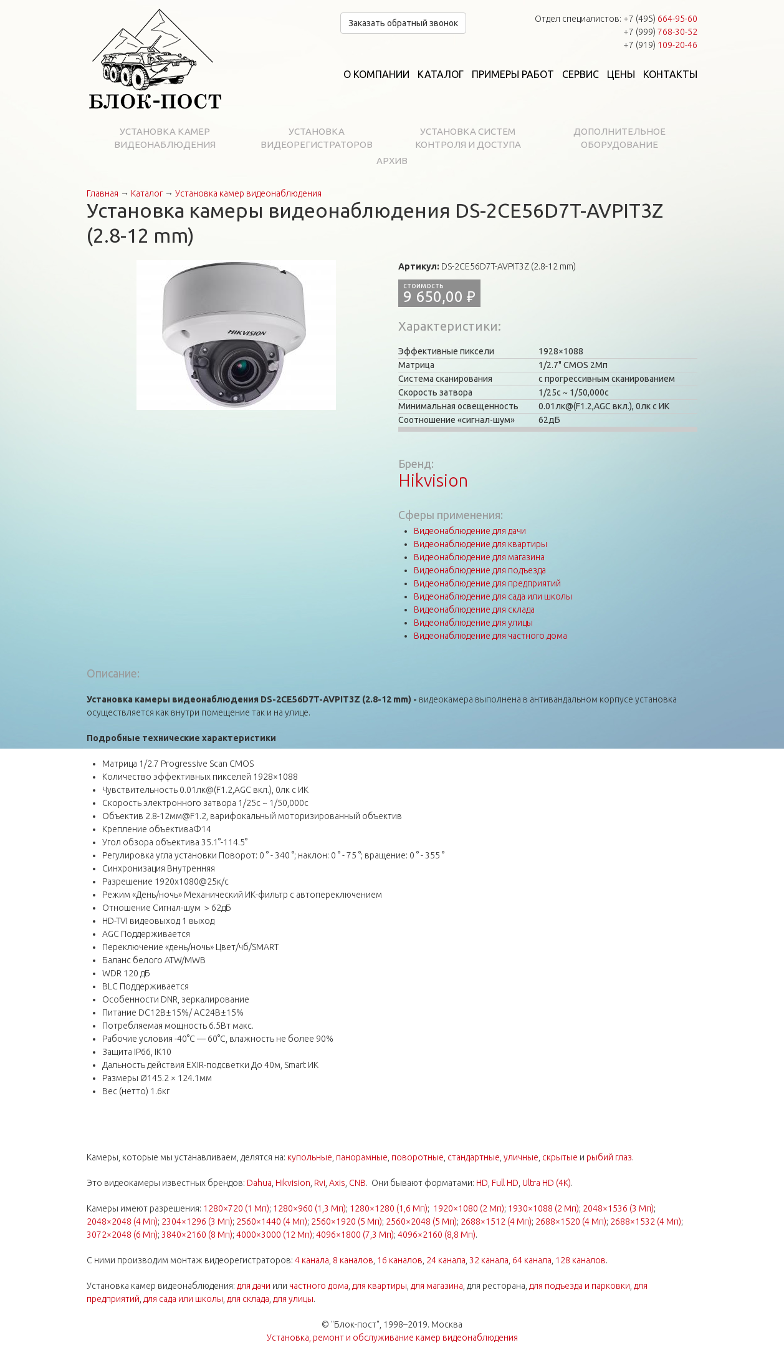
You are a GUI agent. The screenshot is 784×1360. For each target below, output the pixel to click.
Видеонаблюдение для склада (474, 609)
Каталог (441, 74)
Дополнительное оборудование (619, 138)
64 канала (532, 1260)
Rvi (319, 1183)
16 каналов (400, 1260)
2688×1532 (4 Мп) (645, 1221)
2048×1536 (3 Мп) (618, 1208)
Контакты (670, 74)
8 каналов (353, 1260)
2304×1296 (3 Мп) (196, 1221)
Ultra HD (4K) (546, 1183)
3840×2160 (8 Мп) (196, 1235)
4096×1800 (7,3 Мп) (355, 1235)
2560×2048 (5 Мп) (421, 1221)
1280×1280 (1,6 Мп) (389, 1208)
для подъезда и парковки (579, 1286)
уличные (521, 1157)
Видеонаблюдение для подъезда (480, 570)
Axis (337, 1183)
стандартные (473, 1157)
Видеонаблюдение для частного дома (490, 636)
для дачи (253, 1286)
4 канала (312, 1260)
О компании (376, 74)
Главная (102, 193)
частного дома (318, 1286)
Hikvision (433, 480)
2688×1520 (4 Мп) (570, 1221)
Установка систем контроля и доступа (468, 138)
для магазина (437, 1286)
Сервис (580, 74)
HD (482, 1183)
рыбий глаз (609, 1157)
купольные (309, 1157)
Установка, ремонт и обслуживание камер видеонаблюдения (392, 1338)
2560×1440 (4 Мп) (271, 1221)
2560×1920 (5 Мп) (346, 1221)
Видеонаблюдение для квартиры (480, 544)
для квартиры (379, 1286)
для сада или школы (183, 1299)
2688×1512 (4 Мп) (496, 1221)
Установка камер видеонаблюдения (165, 138)
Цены (621, 74)
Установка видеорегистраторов (317, 138)
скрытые (560, 1157)
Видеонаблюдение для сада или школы (493, 596)
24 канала (446, 1260)
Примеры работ (513, 74)
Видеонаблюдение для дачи (470, 531)
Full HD (505, 1183)
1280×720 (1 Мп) (236, 1208)
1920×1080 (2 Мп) (468, 1208)
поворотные (417, 1157)
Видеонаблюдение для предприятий (487, 583)
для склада (248, 1299)
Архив (392, 160)
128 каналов (580, 1260)
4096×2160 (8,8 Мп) (437, 1235)
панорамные (362, 1157)
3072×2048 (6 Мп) (122, 1235)
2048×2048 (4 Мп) (122, 1221)
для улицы (293, 1299)
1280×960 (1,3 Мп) (309, 1208)
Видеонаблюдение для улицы (473, 623)
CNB (357, 1183)
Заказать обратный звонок (403, 23)
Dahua (259, 1183)
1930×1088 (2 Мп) (543, 1208)
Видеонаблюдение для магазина (479, 557)
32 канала (489, 1260)
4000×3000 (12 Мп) (274, 1235)
